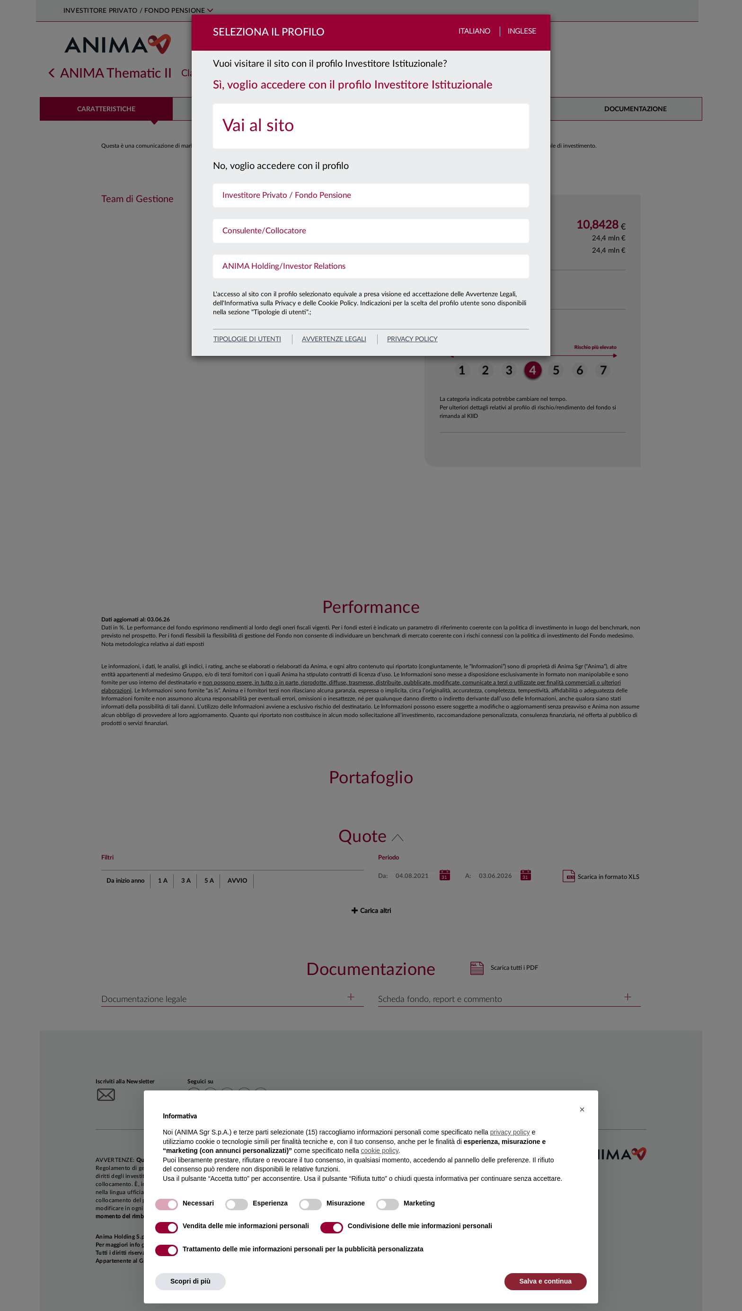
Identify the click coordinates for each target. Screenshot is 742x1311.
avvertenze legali (334, 339)
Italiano (474, 31)
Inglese (522, 31)
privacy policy (412, 339)
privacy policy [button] (510, 1132)
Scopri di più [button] (190, 1281)
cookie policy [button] (379, 1150)
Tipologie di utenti (247, 339)
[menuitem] (371, 126)
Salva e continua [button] (546, 1281)
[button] (582, 1109)
